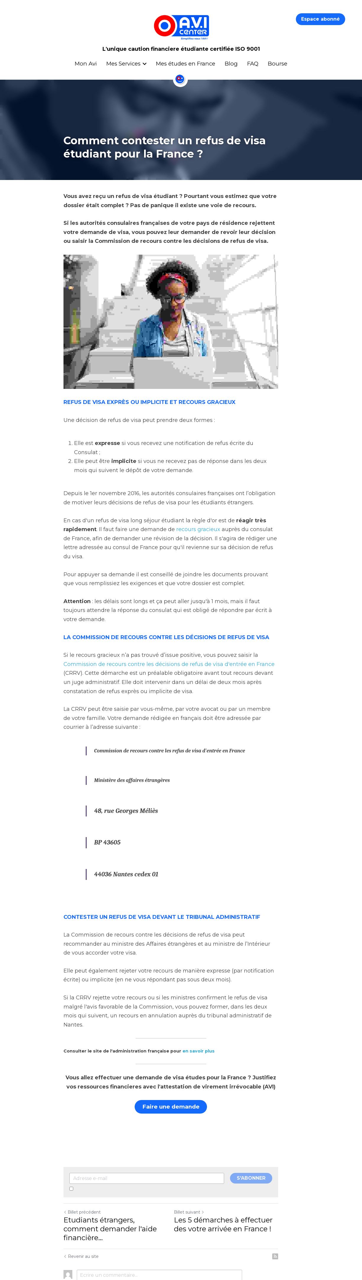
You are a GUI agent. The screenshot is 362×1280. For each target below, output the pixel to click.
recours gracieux (198, 533)
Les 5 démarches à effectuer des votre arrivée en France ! (240, 1190)
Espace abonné (320, 19)
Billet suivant (199, 1177)
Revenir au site (81, 1213)
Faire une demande (181, 1073)
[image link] (181, 328)
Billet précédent (82, 1177)
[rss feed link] (296, 1213)
